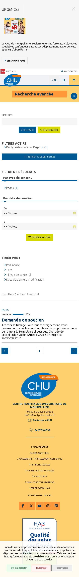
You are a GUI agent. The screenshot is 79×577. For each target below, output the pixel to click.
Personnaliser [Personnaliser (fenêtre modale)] (62, 568)
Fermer (74, 8)
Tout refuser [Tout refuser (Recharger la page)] (41, 568)
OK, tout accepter (18, 568)
